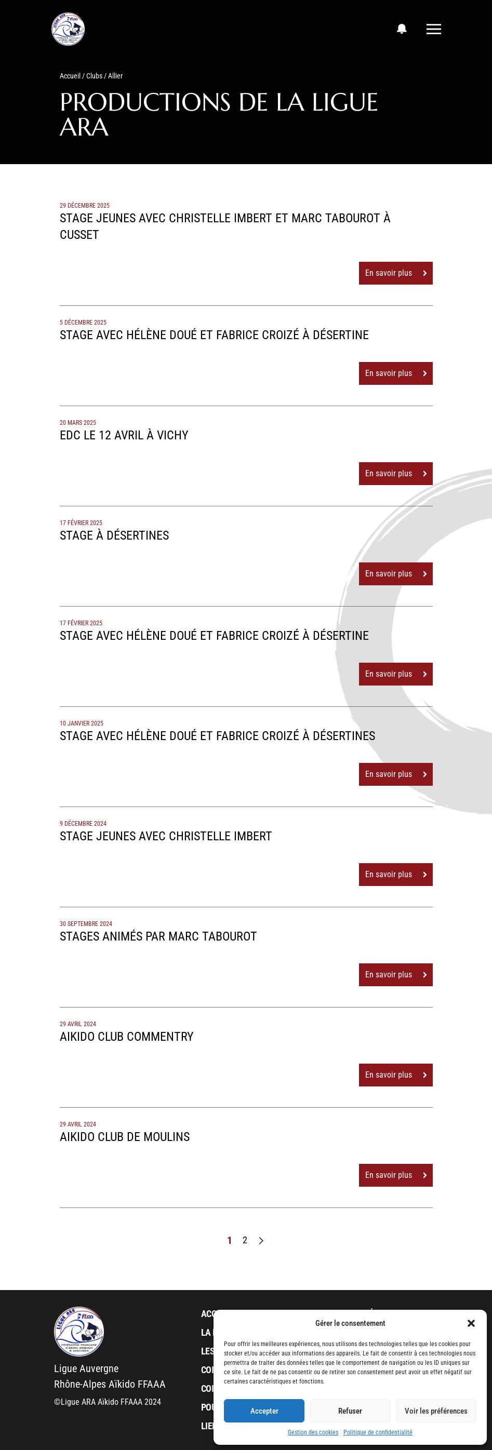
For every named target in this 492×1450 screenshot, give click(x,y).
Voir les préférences (436, 1411)
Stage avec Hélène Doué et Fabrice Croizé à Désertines (217, 736)
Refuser (350, 1411)
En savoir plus (396, 273)
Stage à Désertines (114, 535)
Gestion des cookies (313, 1432)
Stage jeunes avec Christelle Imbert (166, 836)
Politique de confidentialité (378, 1432)
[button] (471, 1323)
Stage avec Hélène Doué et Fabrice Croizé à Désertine (214, 335)
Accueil (70, 76)
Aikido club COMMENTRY (127, 1036)
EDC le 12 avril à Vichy (124, 435)
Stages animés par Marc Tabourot (158, 936)
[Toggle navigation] (434, 29)
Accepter (264, 1411)
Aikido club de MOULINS (125, 1137)
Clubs (94, 76)
